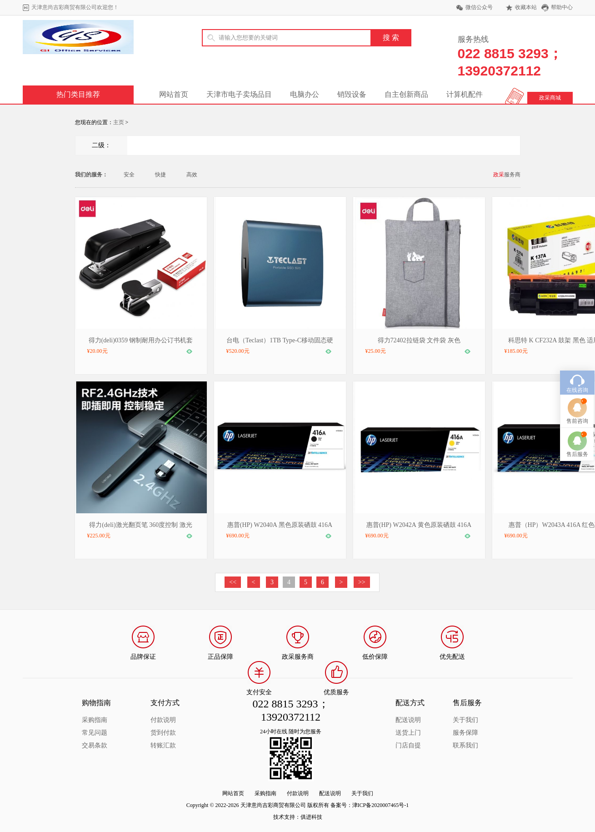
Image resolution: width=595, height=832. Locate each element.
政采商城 (550, 98)
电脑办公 (304, 94)
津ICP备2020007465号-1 (380, 805)
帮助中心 (562, 7)
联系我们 (465, 745)
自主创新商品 (406, 94)
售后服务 (577, 423)
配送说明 (408, 720)
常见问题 (94, 732)
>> (361, 582)
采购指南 (94, 720)
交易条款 (94, 745)
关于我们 (465, 720)
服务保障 (465, 732)
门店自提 (408, 745)
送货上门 (408, 732)
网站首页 (173, 94)
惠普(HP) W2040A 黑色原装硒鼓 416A (279, 524)
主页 (118, 122)
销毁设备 (351, 94)
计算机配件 (464, 94)
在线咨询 (577, 359)
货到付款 (163, 732)
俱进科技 (311, 817)
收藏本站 (526, 7)
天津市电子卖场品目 (239, 94)
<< (232, 582)
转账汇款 (163, 745)
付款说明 (163, 720)
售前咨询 (577, 390)
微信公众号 (479, 7)
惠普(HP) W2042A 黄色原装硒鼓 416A (418, 524)
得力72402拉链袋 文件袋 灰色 (419, 340)
